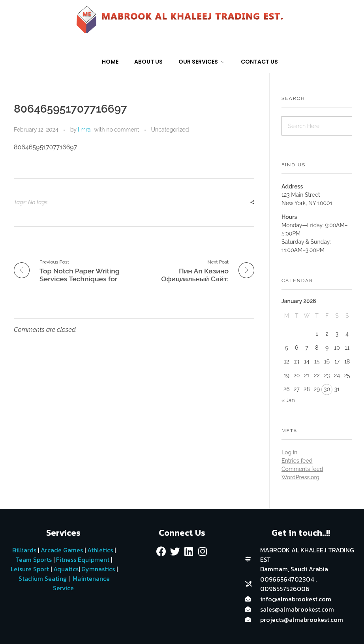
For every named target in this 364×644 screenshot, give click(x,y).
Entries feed (296, 461)
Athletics (100, 550)
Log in (289, 452)
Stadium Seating (42, 578)
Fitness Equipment (82, 559)
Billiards (24, 550)
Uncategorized (170, 129)
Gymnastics (97, 569)
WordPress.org (300, 477)
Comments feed (302, 469)
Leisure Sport (30, 569)
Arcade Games (62, 550)
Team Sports (34, 559)
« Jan (288, 400)
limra (84, 129)
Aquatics (65, 569)
